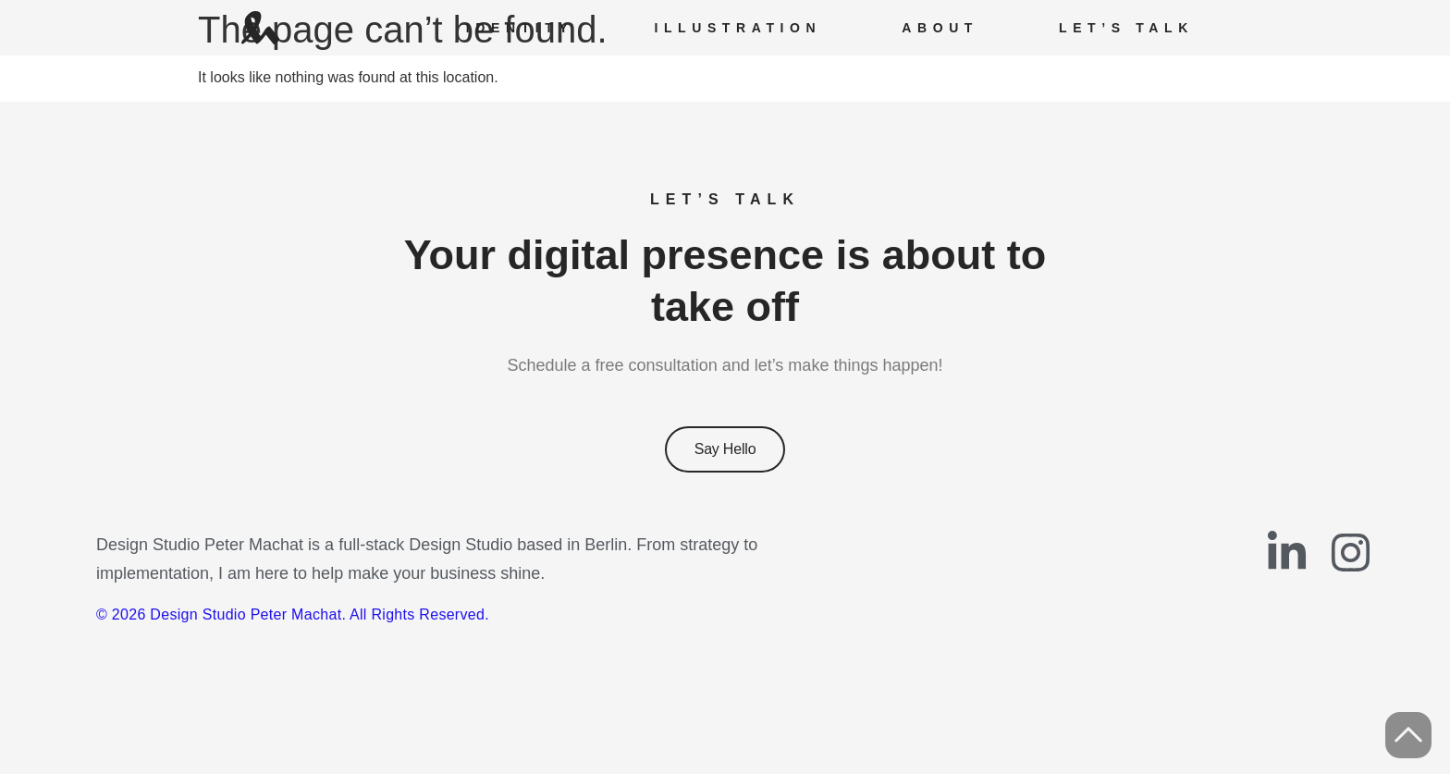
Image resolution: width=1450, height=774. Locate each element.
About (940, 27)
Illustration (737, 27)
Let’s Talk (1126, 27)
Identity (520, 27)
